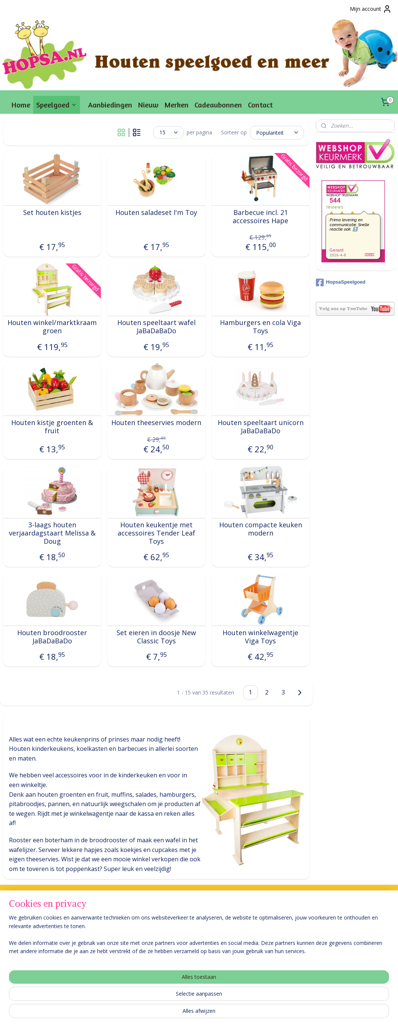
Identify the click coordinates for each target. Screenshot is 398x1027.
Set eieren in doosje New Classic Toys (156, 637)
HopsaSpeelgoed (340, 282)
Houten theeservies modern (156, 423)
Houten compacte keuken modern (260, 529)
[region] (149, 997)
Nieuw (148, 104)
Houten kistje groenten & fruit (52, 427)
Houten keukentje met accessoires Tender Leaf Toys (156, 533)
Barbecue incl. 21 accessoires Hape (260, 217)
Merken (176, 104)
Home (21, 104)
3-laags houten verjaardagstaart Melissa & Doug (52, 533)
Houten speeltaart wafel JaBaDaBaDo (156, 327)
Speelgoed (56, 104)
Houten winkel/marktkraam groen (52, 327)
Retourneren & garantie (31, 941)
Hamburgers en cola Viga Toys (260, 327)
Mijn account (371, 8)
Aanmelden (261, 942)
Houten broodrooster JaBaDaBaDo (52, 637)
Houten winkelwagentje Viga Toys (260, 637)
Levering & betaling (26, 924)
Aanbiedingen (110, 104)
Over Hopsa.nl (20, 932)
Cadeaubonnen (218, 104)
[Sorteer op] (277, 132)
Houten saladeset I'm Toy (156, 213)
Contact (260, 104)
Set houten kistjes (52, 213)
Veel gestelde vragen (28, 916)
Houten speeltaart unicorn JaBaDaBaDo (261, 427)
